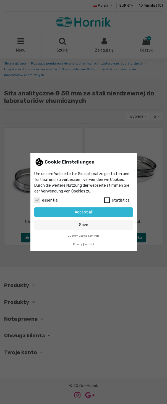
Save (83, 225)
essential (46, 200)
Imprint (89, 244)
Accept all (84, 212)
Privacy (77, 244)
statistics (117, 200)
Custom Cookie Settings (84, 235)
